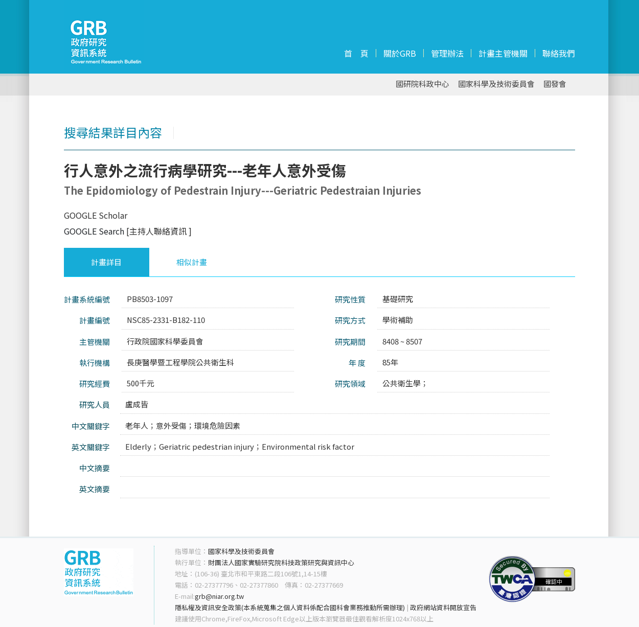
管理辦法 (447, 53)
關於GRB (399, 53)
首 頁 (356, 53)
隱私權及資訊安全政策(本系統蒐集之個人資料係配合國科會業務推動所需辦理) (290, 607)
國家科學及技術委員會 (496, 84)
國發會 (554, 84)
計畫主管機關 (503, 53)
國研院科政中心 (422, 84)
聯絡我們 (558, 53)
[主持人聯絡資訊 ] (159, 231)
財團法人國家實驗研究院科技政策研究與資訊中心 (281, 562)
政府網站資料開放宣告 (443, 607)
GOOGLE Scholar (95, 215)
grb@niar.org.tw (219, 596)
